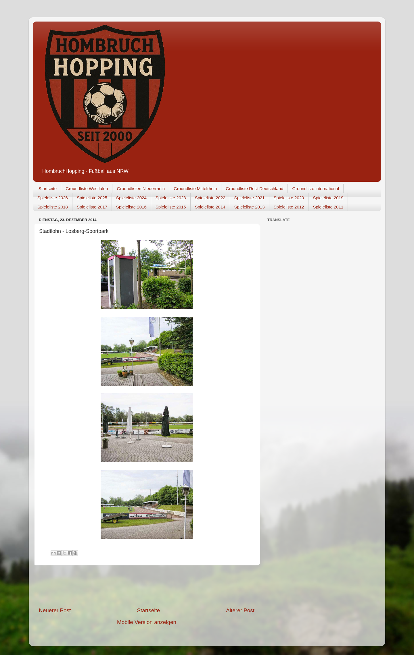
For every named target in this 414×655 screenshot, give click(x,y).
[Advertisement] (146, 586)
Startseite (48, 188)
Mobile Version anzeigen (146, 622)
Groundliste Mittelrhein (195, 188)
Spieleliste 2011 (328, 206)
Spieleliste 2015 (171, 206)
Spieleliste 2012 (289, 206)
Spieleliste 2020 (289, 197)
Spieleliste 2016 (131, 206)
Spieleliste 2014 (210, 206)
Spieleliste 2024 (131, 197)
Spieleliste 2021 (249, 197)
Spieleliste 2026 (52, 197)
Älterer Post (240, 610)
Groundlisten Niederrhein (141, 188)
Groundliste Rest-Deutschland (254, 188)
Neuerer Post (55, 610)
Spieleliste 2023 (171, 197)
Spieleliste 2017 (92, 206)
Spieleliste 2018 (52, 206)
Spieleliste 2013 (249, 206)
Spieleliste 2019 (328, 197)
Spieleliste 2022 (210, 197)
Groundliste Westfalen (87, 188)
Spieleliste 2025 (92, 197)
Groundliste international (315, 188)
